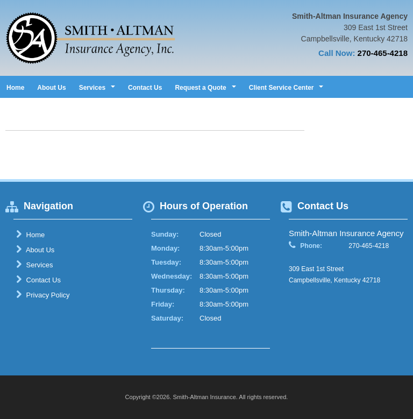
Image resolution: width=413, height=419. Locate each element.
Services (34, 264)
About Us (51, 87)
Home (15, 87)
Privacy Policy (43, 294)
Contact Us (145, 87)
